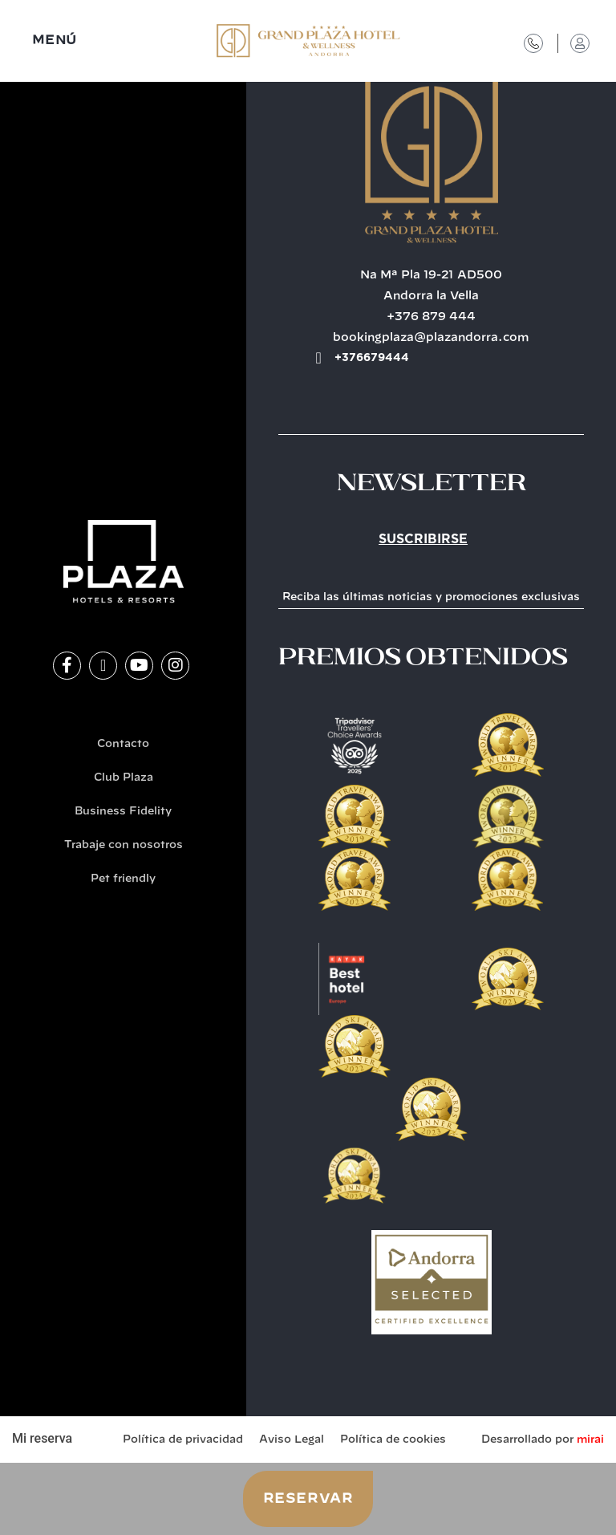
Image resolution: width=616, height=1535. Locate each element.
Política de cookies (393, 1440)
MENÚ (54, 41)
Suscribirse (423, 539)
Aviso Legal (291, 1440)
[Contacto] (533, 43)
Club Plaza (123, 778)
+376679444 (371, 357)
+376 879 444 (431, 317)
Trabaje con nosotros (123, 845)
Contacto (123, 744)
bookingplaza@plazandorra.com (431, 337)
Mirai (590, 1440)
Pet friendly (123, 879)
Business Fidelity (123, 811)
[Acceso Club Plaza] (580, 43)
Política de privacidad (183, 1440)
